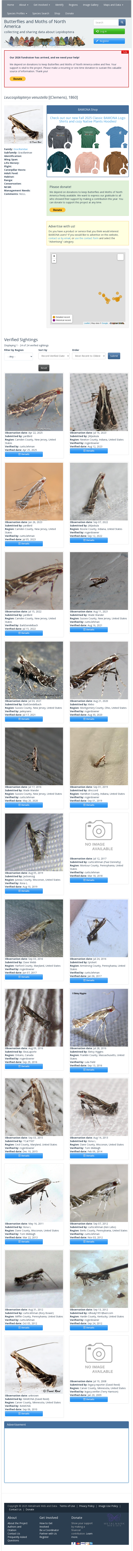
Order (75, 350)
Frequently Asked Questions (17, 1538)
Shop (57, 13)
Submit (114, 355)
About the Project (18, 1523)
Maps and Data (113, 4)
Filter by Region (14, 350)
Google (105, 323)
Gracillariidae (21, 149)
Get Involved (42, 4)
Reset (44, 368)
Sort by (42, 350)
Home (10, 4)
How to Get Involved (45, 1525)
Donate (69, 13)
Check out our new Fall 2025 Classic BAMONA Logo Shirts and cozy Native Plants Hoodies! (87, 119)
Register (44, 1537)
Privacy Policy (86, 1506)
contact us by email (59, 238)
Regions (73, 4)
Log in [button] (101, 31)
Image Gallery (90, 4)
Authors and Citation (14, 1528)
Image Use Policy (108, 1506)
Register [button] (102, 41)
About (23, 4)
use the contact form (87, 238)
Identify (59, 4)
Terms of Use (67, 1506)
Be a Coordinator (49, 1530)
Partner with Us (48, 1533)
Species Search (40, 13)
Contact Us (15, 1509)
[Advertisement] (66, 1455)
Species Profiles (17, 13)
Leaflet (87, 323)
